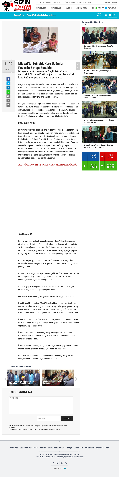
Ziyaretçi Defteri (102, 448)
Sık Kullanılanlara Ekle (56, 448)
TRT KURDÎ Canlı (64, 2)
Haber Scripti (57, 468)
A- (78, 68)
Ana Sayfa (14, 448)
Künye (69, 448)
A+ (78, 64)
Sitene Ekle (78, 448)
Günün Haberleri (39, 448)
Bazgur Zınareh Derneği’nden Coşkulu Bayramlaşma (35, 15)
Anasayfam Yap (26, 448)
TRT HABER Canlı (50, 2)
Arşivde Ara (89, 448)
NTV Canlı (88, 2)
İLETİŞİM (38, 2)
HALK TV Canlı (77, 2)
